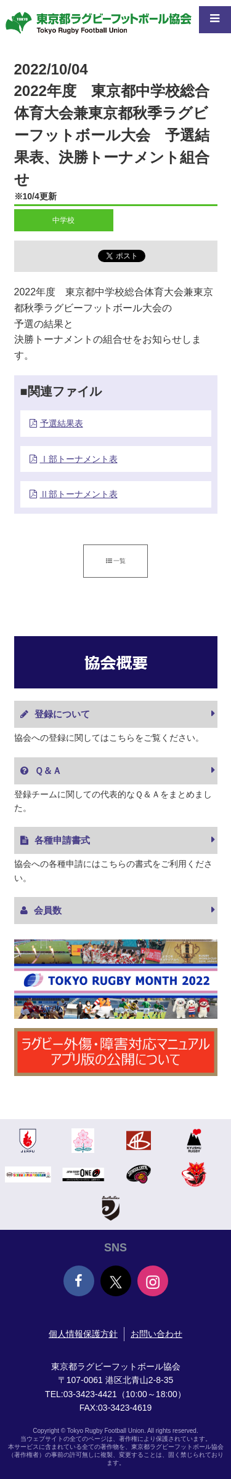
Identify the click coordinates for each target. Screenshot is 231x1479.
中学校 (63, 220)
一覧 (116, 560)
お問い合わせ (156, 1334)
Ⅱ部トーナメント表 (79, 494)
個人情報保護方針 (83, 1334)
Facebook (78, 1281)
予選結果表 (61, 423)
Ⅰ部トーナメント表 (79, 459)
